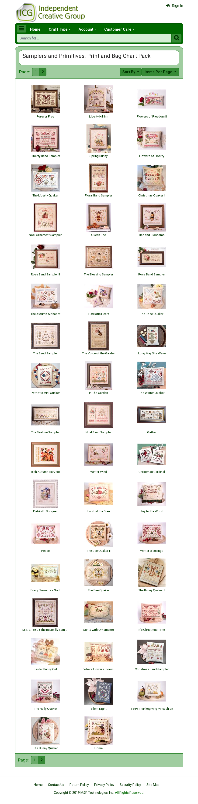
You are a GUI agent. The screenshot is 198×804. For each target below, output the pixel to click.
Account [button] (86, 29)
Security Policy (130, 785)
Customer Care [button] (118, 29)
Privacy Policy (104, 785)
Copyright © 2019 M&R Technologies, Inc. (84, 792)
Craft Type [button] (58, 29)
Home (35, 29)
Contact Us (56, 785)
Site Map (153, 785)
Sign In (174, 5)
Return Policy (79, 785)
